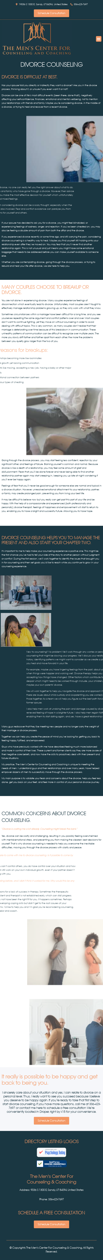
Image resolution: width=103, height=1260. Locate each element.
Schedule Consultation (51, 13)
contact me (27, 1108)
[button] (99, 39)
